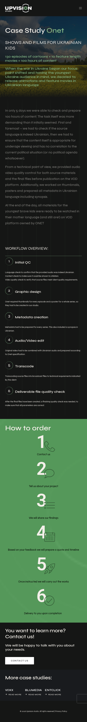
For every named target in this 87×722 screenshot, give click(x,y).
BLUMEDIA (33, 690)
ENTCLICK (53, 690)
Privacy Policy (61, 711)
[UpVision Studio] (18, 8)
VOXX (9, 690)
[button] (80, 8)
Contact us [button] (19, 660)
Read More (15, 695)
